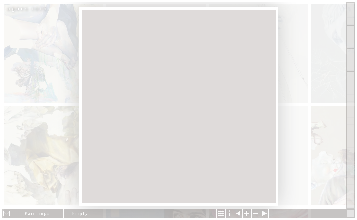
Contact (350, 128)
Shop (350, 197)
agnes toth (27, 8)
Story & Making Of (221, 213)
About (350, 105)
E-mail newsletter (6, 213)
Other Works (350, 60)
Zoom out (255, 213)
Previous (238, 213)
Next (264, 213)
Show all (350, 14)
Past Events (350, 174)
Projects (350, 83)
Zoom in (247, 213)
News (350, 151)
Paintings (350, 37)
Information (229, 213)
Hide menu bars (350, 213)
